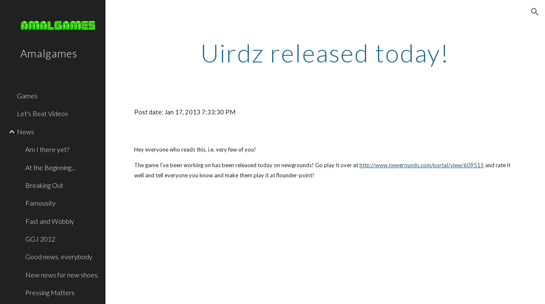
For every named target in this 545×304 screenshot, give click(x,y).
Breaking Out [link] (44, 185)
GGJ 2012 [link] (40, 239)
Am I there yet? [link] (47, 149)
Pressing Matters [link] (50, 292)
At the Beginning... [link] (50, 167)
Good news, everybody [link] (58, 256)
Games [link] (27, 96)
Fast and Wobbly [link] (49, 221)
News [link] (25, 132)
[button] (535, 12)
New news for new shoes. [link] (62, 275)
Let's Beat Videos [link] (42, 113)
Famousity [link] (40, 203)
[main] (325, 52)
